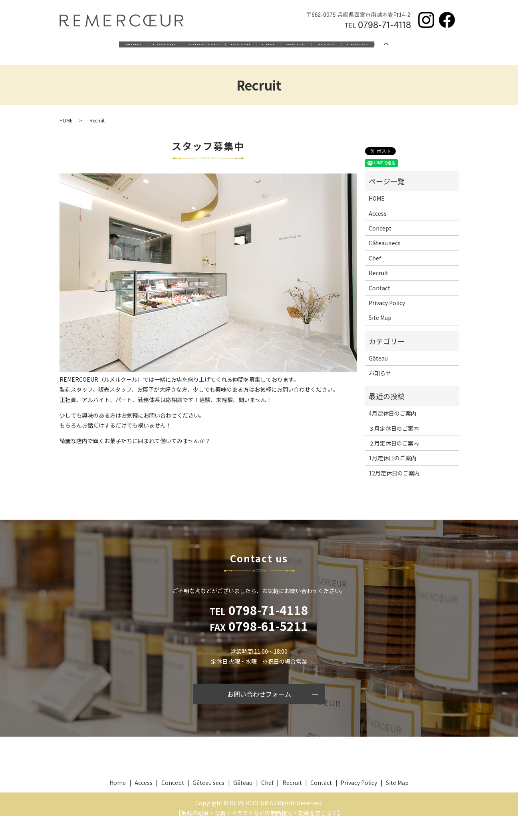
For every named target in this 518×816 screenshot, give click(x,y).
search (444, 47)
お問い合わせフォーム (259, 686)
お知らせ (380, 365)
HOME (66, 112)
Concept (132, 47)
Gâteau (234, 47)
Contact (403, 47)
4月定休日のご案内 (393, 406)
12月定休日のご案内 (394, 465)
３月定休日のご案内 (394, 420)
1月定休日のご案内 (393, 450)
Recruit (315, 47)
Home (88, 47)
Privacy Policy (387, 295)
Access (358, 47)
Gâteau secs (184, 47)
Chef (274, 47)
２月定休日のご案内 (394, 436)
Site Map (380, 310)
